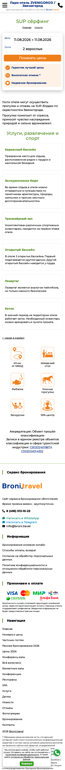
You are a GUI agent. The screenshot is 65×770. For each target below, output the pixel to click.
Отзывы (7, 708)
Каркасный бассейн (20, 149)
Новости (7, 702)
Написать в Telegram (19, 522)
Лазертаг (12, 281)
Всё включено (11, 662)
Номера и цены (12, 634)
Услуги (39, 27)
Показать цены (32, 58)
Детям (6, 696)
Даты (7, 38)
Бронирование (12, 719)
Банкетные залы (13, 668)
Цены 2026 (9, 651)
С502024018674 (41, 447)
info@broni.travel (16, 526)
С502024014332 (32, 451)
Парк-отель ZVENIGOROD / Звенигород (32, 4)
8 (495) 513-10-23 (16, 511)
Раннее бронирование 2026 (20, 645)
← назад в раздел (13, 338)
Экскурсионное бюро (21, 180)
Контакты (8, 724)
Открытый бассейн (20, 250)
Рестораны (9, 679)
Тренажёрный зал (19, 218)
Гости (8, 47)
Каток (9, 308)
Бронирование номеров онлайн (23, 544)
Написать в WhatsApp (20, 518)
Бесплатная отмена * (25, 75)
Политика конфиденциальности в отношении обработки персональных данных (27, 569)
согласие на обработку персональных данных (30, 758)
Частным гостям (13, 640)
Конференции (11, 674)
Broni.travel (16, 731)
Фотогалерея (11, 713)
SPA (4, 685)
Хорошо (26, 763)
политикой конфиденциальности (22, 754)
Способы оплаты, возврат (19, 550)
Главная (26, 27)
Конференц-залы (13, 657)
